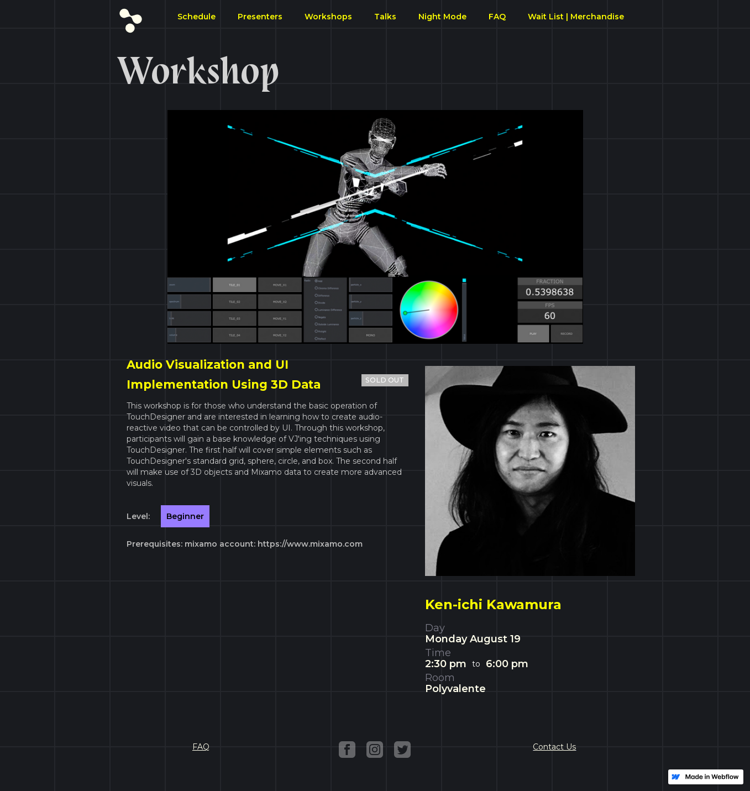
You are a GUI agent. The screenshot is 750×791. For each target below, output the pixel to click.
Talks (385, 17)
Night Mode (442, 17)
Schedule (196, 17)
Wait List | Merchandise (576, 17)
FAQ (497, 17)
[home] (131, 18)
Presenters (260, 17)
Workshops (328, 17)
